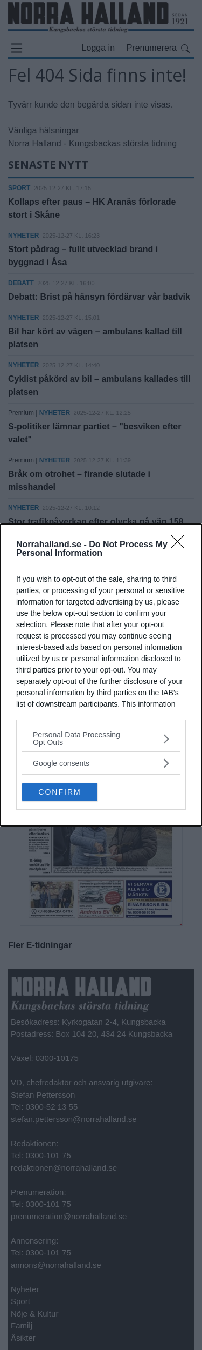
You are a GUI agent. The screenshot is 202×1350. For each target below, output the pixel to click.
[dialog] (101, 675)
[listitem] (101, 738)
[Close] (181, 545)
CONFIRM (59, 792)
